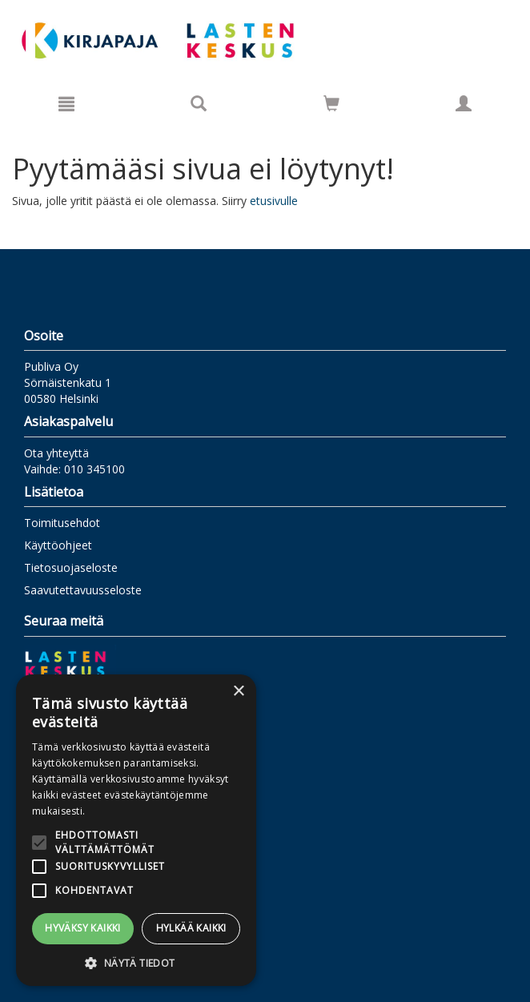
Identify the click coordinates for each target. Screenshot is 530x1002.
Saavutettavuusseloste (83, 590)
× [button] (238, 692)
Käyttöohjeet (58, 545)
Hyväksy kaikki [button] (83, 928)
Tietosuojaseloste (71, 567)
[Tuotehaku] (198, 103)
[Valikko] (66, 103)
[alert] (136, 830)
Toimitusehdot (62, 522)
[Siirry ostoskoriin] (331, 103)
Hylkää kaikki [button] (191, 928)
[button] (136, 962)
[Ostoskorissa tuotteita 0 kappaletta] (331, 106)
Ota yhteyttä (56, 453)
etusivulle (274, 200)
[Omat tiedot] (463, 103)
